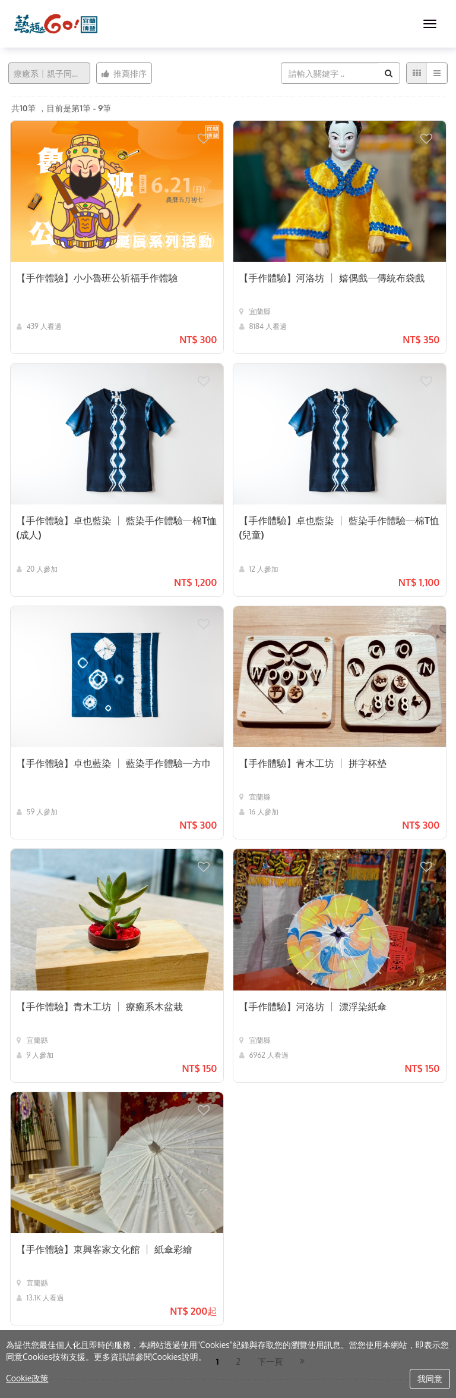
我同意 (429, 1379)
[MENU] (430, 24)
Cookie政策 (27, 1378)
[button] (210, 133)
